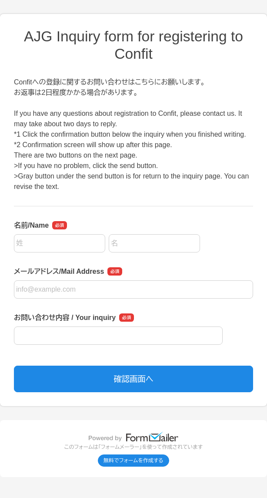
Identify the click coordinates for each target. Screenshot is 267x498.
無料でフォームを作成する (133, 461)
